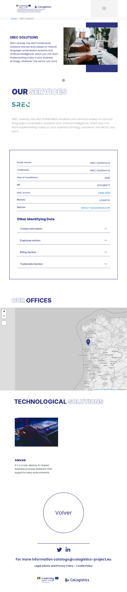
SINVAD (20, 473)
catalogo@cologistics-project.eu (82, 559)
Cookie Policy (84, 566)
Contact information (44, 228)
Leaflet (96, 402)
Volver (63, 512)
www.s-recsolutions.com (108, 208)
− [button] (4, 329)
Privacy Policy (64, 566)
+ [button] (4, 325)
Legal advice (42, 566)
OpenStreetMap (109, 402)
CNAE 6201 (117, 193)
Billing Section (41, 252)
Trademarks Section (44, 263)
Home (14, 18)
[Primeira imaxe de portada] (63, 80)
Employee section (43, 240)
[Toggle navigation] (104, 8)
